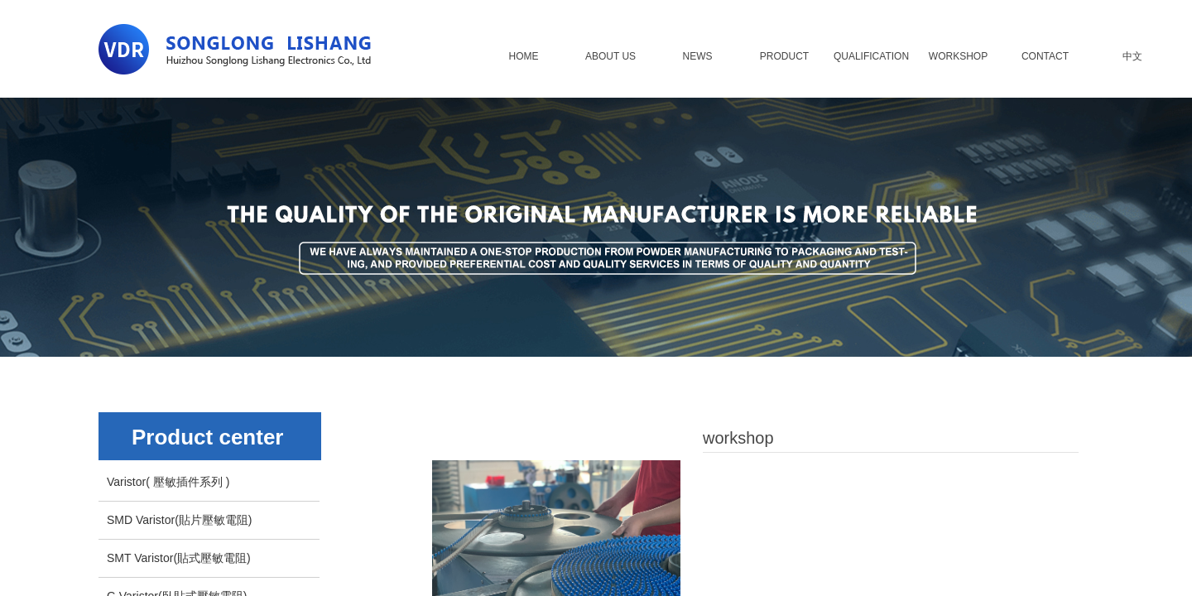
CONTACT (1045, 56)
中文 (1132, 56)
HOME (524, 56)
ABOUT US (610, 56)
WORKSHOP (958, 56)
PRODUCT (784, 56)
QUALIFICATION (871, 56)
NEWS (698, 56)
